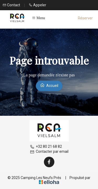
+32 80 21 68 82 (46, 146)
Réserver (85, 18)
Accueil (49, 85)
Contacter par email (49, 151)
